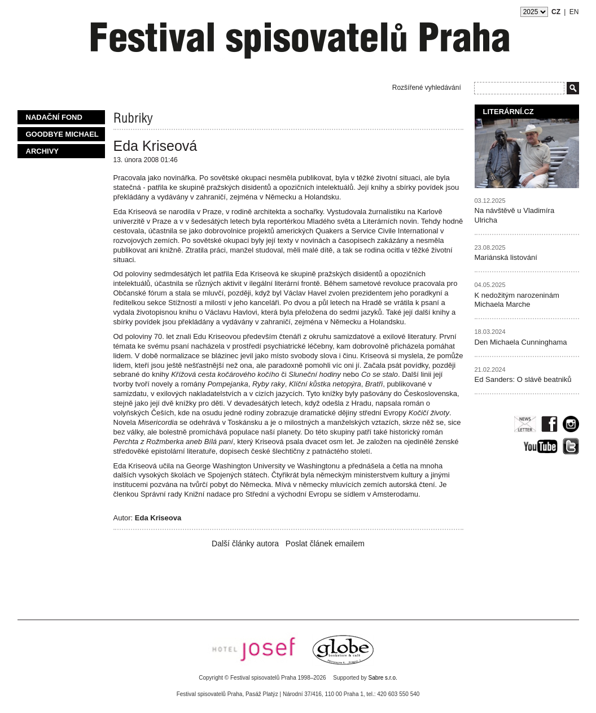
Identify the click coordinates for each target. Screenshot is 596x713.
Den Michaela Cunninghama (521, 342)
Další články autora (245, 543)
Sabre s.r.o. (383, 678)
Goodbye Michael (62, 134)
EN (574, 12)
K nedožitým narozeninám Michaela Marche (517, 300)
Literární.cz (508, 111)
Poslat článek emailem (325, 543)
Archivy (42, 151)
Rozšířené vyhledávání (426, 88)
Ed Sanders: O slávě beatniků (523, 379)
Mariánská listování (506, 257)
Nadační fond (54, 117)
